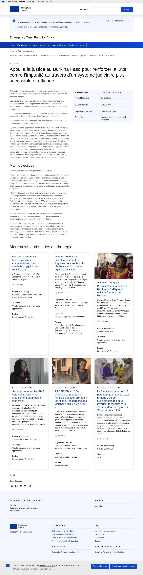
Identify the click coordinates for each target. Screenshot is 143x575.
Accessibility (99, 506)
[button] (12, 486)
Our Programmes (25, 51)
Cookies (98, 541)
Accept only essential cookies (123, 566)
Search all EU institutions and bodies (109, 552)
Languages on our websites (105, 531)
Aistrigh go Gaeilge (24, 27)
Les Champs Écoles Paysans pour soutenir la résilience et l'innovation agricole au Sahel (69, 265)
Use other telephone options (63, 534)
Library (83, 45)
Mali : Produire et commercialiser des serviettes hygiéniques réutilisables (25, 265)
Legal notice (99, 538)
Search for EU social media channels (66, 552)
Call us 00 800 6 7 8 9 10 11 (63, 531)
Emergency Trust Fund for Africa (26, 500)
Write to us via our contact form (64, 538)
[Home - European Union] (21, 9)
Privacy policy (100, 534)
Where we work (39, 45)
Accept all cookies (100, 566)
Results (71, 45)
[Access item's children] (29, 45)
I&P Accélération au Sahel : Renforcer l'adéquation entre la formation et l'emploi (113, 291)
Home (13, 45)
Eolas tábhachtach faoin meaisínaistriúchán (51, 27)
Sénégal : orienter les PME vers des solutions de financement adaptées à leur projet (28, 396)
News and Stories (59, 45)
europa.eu (28, 532)
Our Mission (22, 45)
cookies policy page (47, 565)
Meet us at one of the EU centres (65, 541)
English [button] (84, 9)
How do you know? (46, 1)
